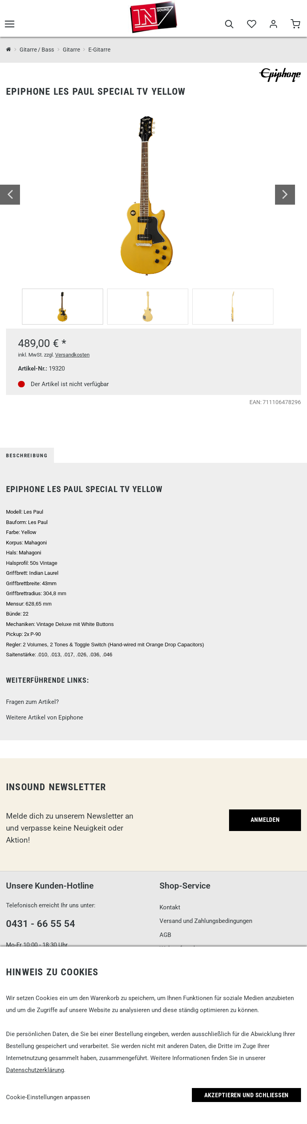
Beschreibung (27, 455)
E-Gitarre (99, 49)
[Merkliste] (251, 24)
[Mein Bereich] (273, 24)
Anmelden (265, 819)
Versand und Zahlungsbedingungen (205, 921)
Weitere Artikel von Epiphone (44, 717)
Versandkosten (72, 355)
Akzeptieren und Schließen (246, 1095)
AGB (165, 935)
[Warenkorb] (295, 24)
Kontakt (169, 907)
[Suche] (229, 24)
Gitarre (71, 49)
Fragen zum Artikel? (32, 701)
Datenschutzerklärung (35, 1070)
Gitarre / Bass (37, 49)
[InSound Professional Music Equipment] (8, 50)
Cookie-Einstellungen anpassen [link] (48, 1097)
